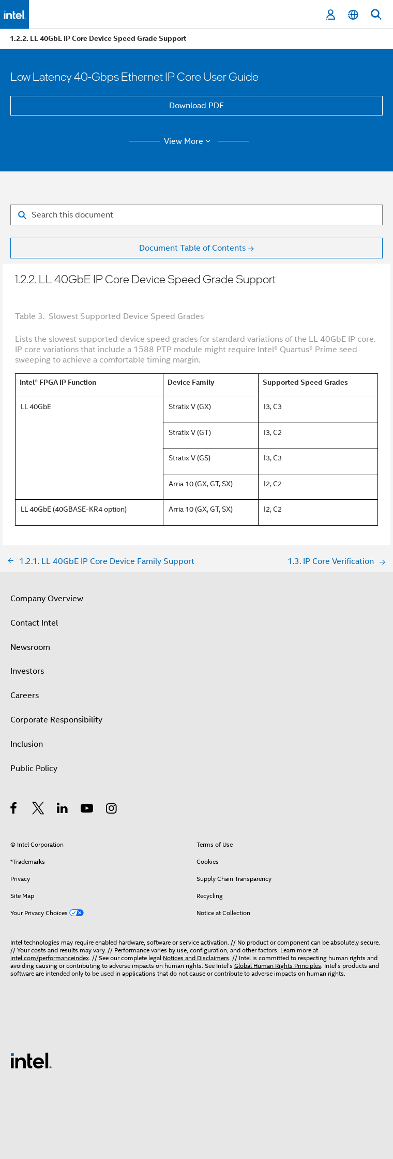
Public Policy (33, 768)
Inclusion (26, 744)
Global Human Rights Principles (277, 965)
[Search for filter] (196, 215)
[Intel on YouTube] (88, 810)
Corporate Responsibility (56, 720)
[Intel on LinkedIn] (63, 810)
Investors (27, 671)
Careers (24, 695)
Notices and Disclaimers (196, 958)
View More (189, 141)
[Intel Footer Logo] (31, 1060)
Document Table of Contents (192, 248)
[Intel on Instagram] (112, 810)
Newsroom (30, 647)
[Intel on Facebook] (14, 810)
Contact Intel (34, 623)
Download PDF (196, 105)
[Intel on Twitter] (39, 810)
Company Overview (46, 598)
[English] (353, 15)
